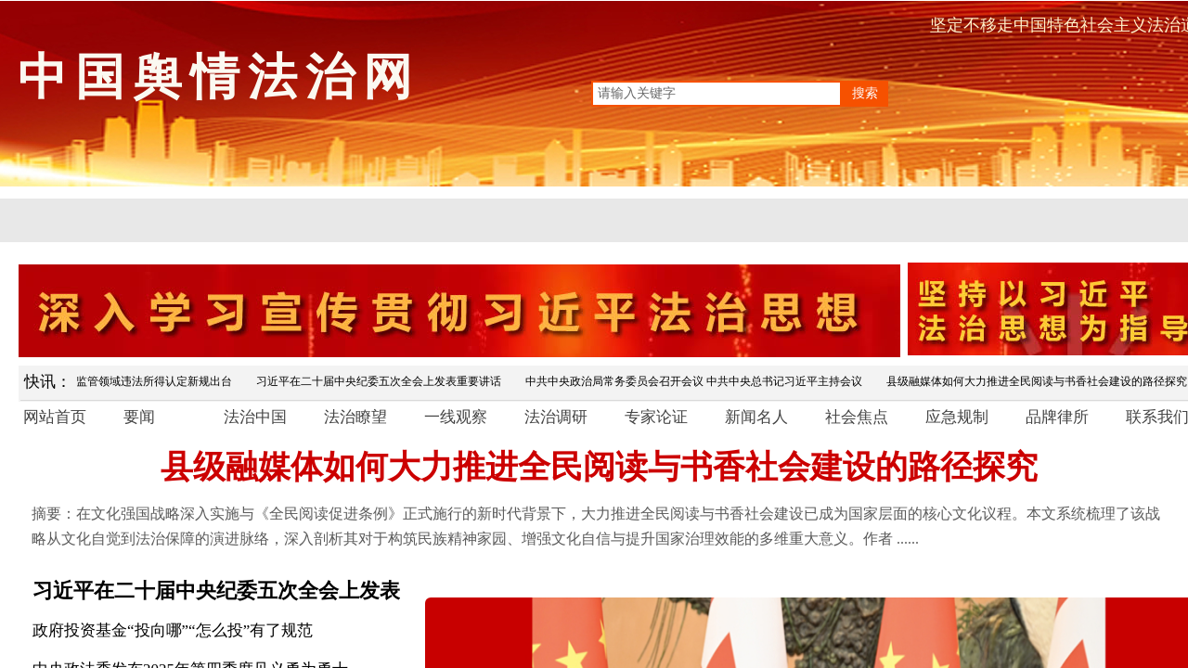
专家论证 (656, 417)
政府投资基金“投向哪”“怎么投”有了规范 (172, 630)
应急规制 (956, 417)
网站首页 (54, 417)
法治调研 (556, 417)
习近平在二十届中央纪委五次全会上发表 (216, 590)
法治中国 (255, 417)
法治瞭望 (355, 417)
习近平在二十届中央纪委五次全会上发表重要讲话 (382, 381)
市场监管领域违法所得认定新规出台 (147, 381)
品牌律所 (1057, 417)
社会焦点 (856, 417)
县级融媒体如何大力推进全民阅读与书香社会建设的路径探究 (599, 467)
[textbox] (716, 94)
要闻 (139, 417)
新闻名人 (756, 417)
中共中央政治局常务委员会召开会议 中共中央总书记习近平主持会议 (697, 381)
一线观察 (455, 417)
